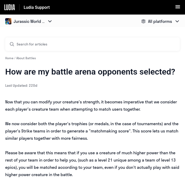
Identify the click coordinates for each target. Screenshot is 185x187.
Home (9, 58)
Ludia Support (37, 7)
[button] (178, 8)
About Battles (26, 58)
